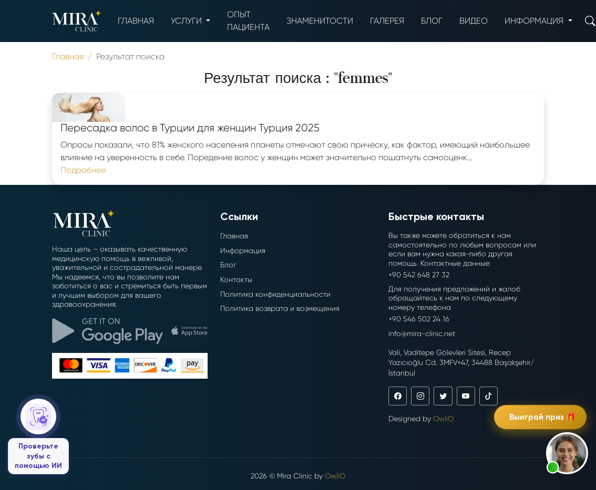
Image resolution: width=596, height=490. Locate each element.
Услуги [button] (187, 21)
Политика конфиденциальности (275, 294)
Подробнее (83, 170)
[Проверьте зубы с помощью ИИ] (38, 436)
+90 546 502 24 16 (418, 319)
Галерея (387, 21)
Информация (242, 250)
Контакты (236, 279)
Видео (473, 21)
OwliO (443, 418)
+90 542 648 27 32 (418, 274)
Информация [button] (535, 21)
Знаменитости (319, 21)
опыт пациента (248, 20)
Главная (136, 21)
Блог (432, 21)
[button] (567, 453)
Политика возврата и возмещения (280, 308)
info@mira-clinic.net (421, 333)
